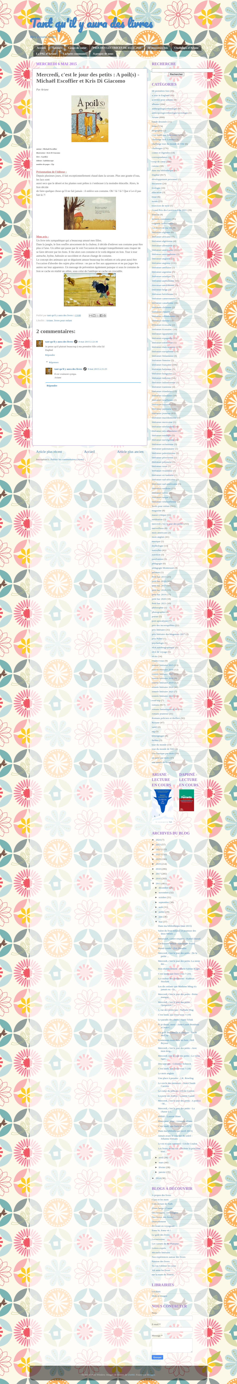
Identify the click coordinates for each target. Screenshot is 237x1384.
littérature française (161, 364)
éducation (156, 192)
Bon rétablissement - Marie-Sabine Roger (179, 968)
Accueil (41, 47)
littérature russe (159, 466)
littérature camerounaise (164, 298)
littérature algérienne (162, 241)
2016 (158, 878)
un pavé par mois (160, 757)
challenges (157, 148)
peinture (156, 572)
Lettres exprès (159, 1248)
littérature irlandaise (162, 391)
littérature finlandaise (162, 355)
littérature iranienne (161, 386)
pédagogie (157, 563)
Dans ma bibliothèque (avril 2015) (175, 1131)
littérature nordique (161, 435)
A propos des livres (161, 1195)
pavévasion (157, 559)
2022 (158, 849)
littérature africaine (161, 236)
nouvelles (156, 550)
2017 (158, 873)
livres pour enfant (63, 320)
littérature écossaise (161, 324)
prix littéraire (158, 629)
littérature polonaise (162, 462)
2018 (158, 868)
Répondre (50, 355)
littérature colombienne (163, 316)
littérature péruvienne (162, 457)
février (162, 1167)
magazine (156, 510)
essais (155, 201)
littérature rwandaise (162, 470)
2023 (158, 844)
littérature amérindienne (164, 254)
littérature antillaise (161, 267)
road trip (156, 700)
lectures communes (161, 219)
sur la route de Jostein (163, 1274)
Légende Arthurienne (162, 223)
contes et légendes (161, 152)
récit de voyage (159, 651)
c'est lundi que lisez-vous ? (165, 135)
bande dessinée (159, 121)
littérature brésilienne (162, 294)
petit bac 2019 (159, 594)
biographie (157, 130)
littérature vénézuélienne (164, 501)
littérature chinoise (161, 311)
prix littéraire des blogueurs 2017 (168, 634)
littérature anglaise (161, 263)
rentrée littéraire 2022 (162, 696)
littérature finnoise (161, 360)
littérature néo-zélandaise (164, 431)
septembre (164, 902)
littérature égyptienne (162, 333)
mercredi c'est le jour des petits (167, 523)
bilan (154, 126)
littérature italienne (161, 404)
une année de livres (161, 762)
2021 (158, 854)
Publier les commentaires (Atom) (67, 459)
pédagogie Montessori (163, 568)
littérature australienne (163, 280)
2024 (158, 839)
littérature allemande (162, 245)
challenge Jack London (163, 139)
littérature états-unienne (164, 347)
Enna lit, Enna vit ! (161, 1230)
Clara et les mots (160, 1199)
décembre (164, 887)
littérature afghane (161, 232)
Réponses (54, 362)
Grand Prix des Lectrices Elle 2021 (169, 210)
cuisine (155, 166)
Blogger (151, 1374)
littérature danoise (161, 320)
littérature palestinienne (163, 453)
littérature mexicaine (162, 422)
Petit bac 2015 (159, 576)
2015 (158, 883)
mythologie (157, 545)
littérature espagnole (162, 338)
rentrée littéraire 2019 (162, 682)
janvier (162, 1172)
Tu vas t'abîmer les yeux (164, 1265)
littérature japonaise (162, 408)
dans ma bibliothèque (162, 170)
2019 (158, 864)
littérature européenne (163, 351)
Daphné (156, 174)
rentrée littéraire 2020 (162, 687)
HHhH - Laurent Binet (169, 1116)
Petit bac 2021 (159, 603)
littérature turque (160, 497)
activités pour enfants (162, 99)
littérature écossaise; (162, 329)
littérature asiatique (161, 276)
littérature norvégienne (163, 439)
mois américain (159, 532)
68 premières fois (158, 47)
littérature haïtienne (161, 369)
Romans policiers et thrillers (166, 718)
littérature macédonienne (164, 417)
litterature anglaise (161, 258)
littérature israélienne (162, 400)
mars (161, 1162)
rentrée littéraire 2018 (162, 678)
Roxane (155, 722)
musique (156, 541)
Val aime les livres (161, 1270)
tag (153, 731)
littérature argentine (161, 272)
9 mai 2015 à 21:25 (97, 369)
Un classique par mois (163, 753)
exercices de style (160, 205)
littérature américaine (162, 250)
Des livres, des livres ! (163, 1217)
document (157, 183)
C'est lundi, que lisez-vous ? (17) (174, 1126)
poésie (155, 616)
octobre (163, 897)
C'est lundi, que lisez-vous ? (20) (174, 973)
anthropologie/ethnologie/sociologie (170, 112)
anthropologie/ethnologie (164, 108)
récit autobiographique (163, 647)
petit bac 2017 (159, 585)
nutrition (156, 554)
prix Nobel (157, 638)
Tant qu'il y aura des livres (91, 23)
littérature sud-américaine (164, 484)
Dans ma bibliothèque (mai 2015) (175, 926)
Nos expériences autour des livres (168, 1257)
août (161, 907)
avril (161, 1157)
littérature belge (160, 289)
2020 (158, 859)
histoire (155, 214)
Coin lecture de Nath (162, 1203)
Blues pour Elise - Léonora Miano (175, 1121)
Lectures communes (74, 53)
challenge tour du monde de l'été (168, 143)
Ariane (49, 320)
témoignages (158, 735)
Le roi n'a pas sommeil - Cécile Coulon (177, 1143)
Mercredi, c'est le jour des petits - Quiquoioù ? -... (174, 1003)
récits (154, 656)
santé (154, 727)
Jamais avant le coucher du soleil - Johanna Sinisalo (175, 1137)
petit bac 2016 (159, 581)
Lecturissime (158, 1239)
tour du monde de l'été (163, 749)
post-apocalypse (160, 620)
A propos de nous (103, 53)
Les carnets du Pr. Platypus (165, 1243)
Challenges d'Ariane (186, 47)
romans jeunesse (160, 713)
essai (154, 196)
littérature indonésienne (163, 382)
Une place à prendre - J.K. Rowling (175, 1078)
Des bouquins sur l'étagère (165, 1212)
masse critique (159, 515)
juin (161, 916)
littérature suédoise (161, 488)
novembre (164, 892)
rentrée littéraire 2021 (162, 691)
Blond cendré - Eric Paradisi (172, 948)
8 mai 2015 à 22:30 (88, 341)
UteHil (131, 1374)
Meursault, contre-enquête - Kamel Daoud (179, 938)
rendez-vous (158, 660)
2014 (158, 1178)
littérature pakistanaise (163, 448)
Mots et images (159, 1296)
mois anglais (158, 537)
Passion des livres (161, 1261)
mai (161, 921)
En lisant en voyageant (163, 1226)
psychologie (158, 643)
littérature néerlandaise (163, 426)
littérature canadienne (162, 303)
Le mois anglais (166, 1073)
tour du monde (159, 744)
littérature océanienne (162, 444)
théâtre (155, 740)
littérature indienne (161, 378)
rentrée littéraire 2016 (162, 669)
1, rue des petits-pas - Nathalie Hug (175, 1009)
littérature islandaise (162, 395)
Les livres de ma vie (162, 227)
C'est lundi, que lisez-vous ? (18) (174, 1068)
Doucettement (159, 1221)
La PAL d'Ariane (46, 53)
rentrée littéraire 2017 (162, 674)
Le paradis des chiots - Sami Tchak (175, 1019)
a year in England (160, 95)
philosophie (157, 607)
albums (155, 104)
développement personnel (164, 179)
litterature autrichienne (163, 285)
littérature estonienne (162, 342)
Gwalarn (156, 1291)
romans (155, 704)
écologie (156, 188)
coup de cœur (158, 161)
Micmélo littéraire (161, 1252)
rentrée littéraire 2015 (162, 665)
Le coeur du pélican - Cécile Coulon (176, 1090)
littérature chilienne (161, 307)
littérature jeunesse (161, 413)
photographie (158, 612)
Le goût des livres (161, 1234)
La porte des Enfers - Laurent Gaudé (176, 1095)
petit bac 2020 (159, 599)
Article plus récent (49, 452)
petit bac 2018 (159, 590)
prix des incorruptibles (163, 625)
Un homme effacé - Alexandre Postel (176, 943)
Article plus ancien (130, 452)
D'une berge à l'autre (162, 1208)
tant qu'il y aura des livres (59, 341)
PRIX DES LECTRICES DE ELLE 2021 (117, 47)
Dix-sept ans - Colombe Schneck (174, 1063)
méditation (157, 519)
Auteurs (57, 47)
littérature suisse (160, 492)
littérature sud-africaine (163, 479)
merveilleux (158, 528)
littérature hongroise (162, 373)
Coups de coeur (77, 47)
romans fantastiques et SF (165, 709)
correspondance (160, 157)
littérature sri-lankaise (163, 475)
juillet (162, 911)
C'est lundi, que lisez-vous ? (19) (174, 1014)
